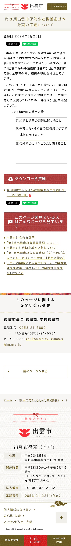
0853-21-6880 (32, 327)
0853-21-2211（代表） (42, 495)
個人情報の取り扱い (18, 509)
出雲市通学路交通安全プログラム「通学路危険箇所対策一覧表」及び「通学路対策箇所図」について (37, 268)
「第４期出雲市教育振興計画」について (33, 242)
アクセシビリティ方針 (18, 521)
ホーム (8, 400)
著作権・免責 (12, 515)
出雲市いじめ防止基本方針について (31, 247)
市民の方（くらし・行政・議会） (39, 400)
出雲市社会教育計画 (21, 237)
